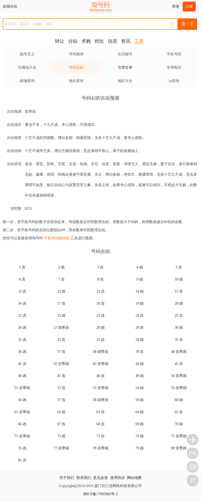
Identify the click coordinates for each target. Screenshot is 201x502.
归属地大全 (27, 67)
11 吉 (22, 291)
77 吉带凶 (61, 448)
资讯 (125, 41)
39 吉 (140, 352)
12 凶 (61, 291)
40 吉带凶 (179, 352)
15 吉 (179, 291)
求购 (86, 41)
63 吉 (100, 412)
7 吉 (61, 279)
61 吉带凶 (22, 412)
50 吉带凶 (179, 376)
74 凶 (140, 436)
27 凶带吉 (61, 328)
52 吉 (61, 388)
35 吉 (179, 340)
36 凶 (22, 352)
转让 (59, 41)
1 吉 (22, 267)
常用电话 (174, 67)
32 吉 (61, 340)
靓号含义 (27, 54)
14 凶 (140, 291)
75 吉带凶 (179, 436)
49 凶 (140, 376)
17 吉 (61, 303)
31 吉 (22, 340)
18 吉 (100, 303)
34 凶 (140, 340)
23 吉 (100, 315)
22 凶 (61, 315)
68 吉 (100, 424)
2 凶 (61, 267)
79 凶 (140, 448)
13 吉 (100, 291)
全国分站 (10, 6)
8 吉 (100, 279)
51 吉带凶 (22, 388)
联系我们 (83, 478)
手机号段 (174, 54)
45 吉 (179, 364)
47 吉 (61, 376)
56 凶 (22, 400)
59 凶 (140, 400)
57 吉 (61, 400)
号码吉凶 (76, 67)
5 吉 (179, 267)
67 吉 (61, 424)
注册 (189, 6)
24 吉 (140, 315)
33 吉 (100, 340)
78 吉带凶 (100, 448)
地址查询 (76, 81)
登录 (175, 6)
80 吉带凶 (179, 448)
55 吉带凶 (179, 388)
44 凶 (140, 364)
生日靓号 (125, 54)
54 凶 (140, 388)
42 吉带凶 (61, 364)
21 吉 (22, 315)
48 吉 (100, 376)
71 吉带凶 (22, 436)
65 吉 (179, 412)
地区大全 (125, 81)
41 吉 (22, 364)
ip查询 (174, 81)
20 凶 (179, 303)
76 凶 (22, 448)
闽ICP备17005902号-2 (100, 494)
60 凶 (179, 400)
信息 (112, 41)
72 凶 (61, 436)
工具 (139, 41)
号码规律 (76, 54)
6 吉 (22, 279)
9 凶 (139, 279)
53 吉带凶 (100, 388)
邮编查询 (27, 81)
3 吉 (100, 267)
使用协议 (117, 478)
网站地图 (134, 478)
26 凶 (22, 328)
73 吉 (100, 436)
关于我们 (66, 478)
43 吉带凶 (100, 364)
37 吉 (61, 352)
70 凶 (179, 424)
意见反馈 (100, 478)
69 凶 (140, 424)
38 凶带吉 (100, 352)
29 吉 (140, 328)
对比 (99, 41)
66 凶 (22, 424)
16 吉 (22, 303)
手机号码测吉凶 (57, 238)
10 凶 (179, 279)
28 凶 (100, 328)
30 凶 (179, 328)
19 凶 (140, 303)
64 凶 (140, 412)
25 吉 (179, 315)
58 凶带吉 (100, 400)
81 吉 (22, 460)
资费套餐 (125, 67)
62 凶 (61, 412)
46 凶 (22, 376)
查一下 (187, 24)
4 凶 (139, 267)
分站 (72, 41)
